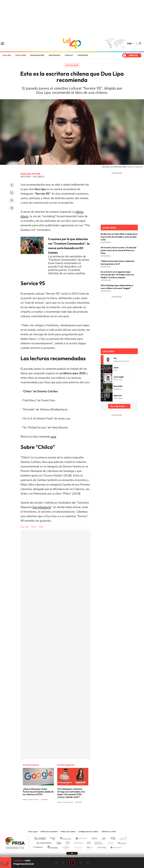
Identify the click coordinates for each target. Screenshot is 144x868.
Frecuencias (54, 55)
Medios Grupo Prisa (15, 848)
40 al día (7, 55)
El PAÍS (39, 838)
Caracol (122, 838)
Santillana (66, 838)
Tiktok (55, 812)
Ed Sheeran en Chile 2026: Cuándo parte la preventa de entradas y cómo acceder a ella (119, 237)
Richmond (38, 846)
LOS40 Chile (72, 43)
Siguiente (87, 862)
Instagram (60, 812)
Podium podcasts (65, 846)
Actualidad (72, 65)
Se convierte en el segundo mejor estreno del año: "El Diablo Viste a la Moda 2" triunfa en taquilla (117, 275)
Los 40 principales (53, 838)
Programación (37, 55)
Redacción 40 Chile (30, 173)
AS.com (102, 838)
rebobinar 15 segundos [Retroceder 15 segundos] (63, 862)
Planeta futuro (109, 842)
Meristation (115, 846)
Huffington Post (43, 842)
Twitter (11, 192)
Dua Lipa (24, 526)
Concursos (82, 55)
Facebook (11, 185)
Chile (129, 43)
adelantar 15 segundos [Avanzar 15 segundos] (81, 862)
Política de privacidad (49, 831)
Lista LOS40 (20, 55)
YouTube (66, 812)
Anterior (56, 862)
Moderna (52, 846)
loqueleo (102, 846)
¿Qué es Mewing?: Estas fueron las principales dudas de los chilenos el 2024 (38, 792)
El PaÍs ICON (78, 846)
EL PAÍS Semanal (99, 842)
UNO (59, 842)
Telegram (11, 208)
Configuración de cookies (88, 831)
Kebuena (119, 842)
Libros (33, 526)
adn (111, 838)
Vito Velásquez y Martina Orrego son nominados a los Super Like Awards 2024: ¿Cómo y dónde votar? (71, 793)
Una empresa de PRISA (15, 841)
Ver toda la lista (117, 406)
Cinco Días (78, 842)
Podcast (69, 55)
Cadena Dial (88, 842)
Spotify (83, 812)
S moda (89, 846)
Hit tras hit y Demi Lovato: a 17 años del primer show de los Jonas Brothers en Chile (118, 250)
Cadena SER (93, 838)
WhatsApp (11, 200)
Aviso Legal (32, 831)
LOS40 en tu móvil (108, 831)
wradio (67, 842)
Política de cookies (68, 831)
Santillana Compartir (81, 838)
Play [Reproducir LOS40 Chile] (72, 863)
